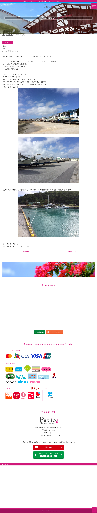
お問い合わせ (48, 447)
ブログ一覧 (9, 34)
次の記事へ (71, 251)
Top (3, 34)
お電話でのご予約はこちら (48, 455)
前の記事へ (26, 251)
